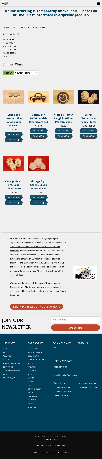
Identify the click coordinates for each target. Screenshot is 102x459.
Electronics (33, 396)
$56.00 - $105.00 (9, 43)
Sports (31, 363)
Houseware (33, 400)
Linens (30, 381)
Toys (30, 385)
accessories (33, 348)
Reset (5, 56)
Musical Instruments (37, 359)
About (5, 352)
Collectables (33, 356)
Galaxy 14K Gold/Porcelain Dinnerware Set (38, 118)
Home (5, 348)
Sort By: (8, 72)
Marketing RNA (63, 453)
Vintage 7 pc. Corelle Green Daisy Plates (38, 185)
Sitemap (6, 374)
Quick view (13, 134)
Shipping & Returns (11, 363)
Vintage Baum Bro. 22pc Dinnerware (13, 185)
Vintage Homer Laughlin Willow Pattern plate (63, 118)
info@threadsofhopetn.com (66, 375)
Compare (13, 139)
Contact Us (8, 367)
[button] (36, 307)
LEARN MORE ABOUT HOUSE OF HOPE (36, 306)
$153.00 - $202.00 (9, 49)
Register (16, 370)
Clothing (32, 370)
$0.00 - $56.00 (8, 39)
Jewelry (31, 378)
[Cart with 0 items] (93, 3)
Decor (30, 392)
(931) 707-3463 (63, 361)
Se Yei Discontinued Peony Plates (88, 118)
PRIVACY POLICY (9, 378)
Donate (6, 359)
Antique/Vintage (35, 352)
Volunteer (7, 356)
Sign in (6, 370)
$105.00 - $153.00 (9, 46)
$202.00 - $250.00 (9, 53)
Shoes (30, 374)
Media (30, 403)
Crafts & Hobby (34, 389)
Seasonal (32, 407)
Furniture (32, 367)
